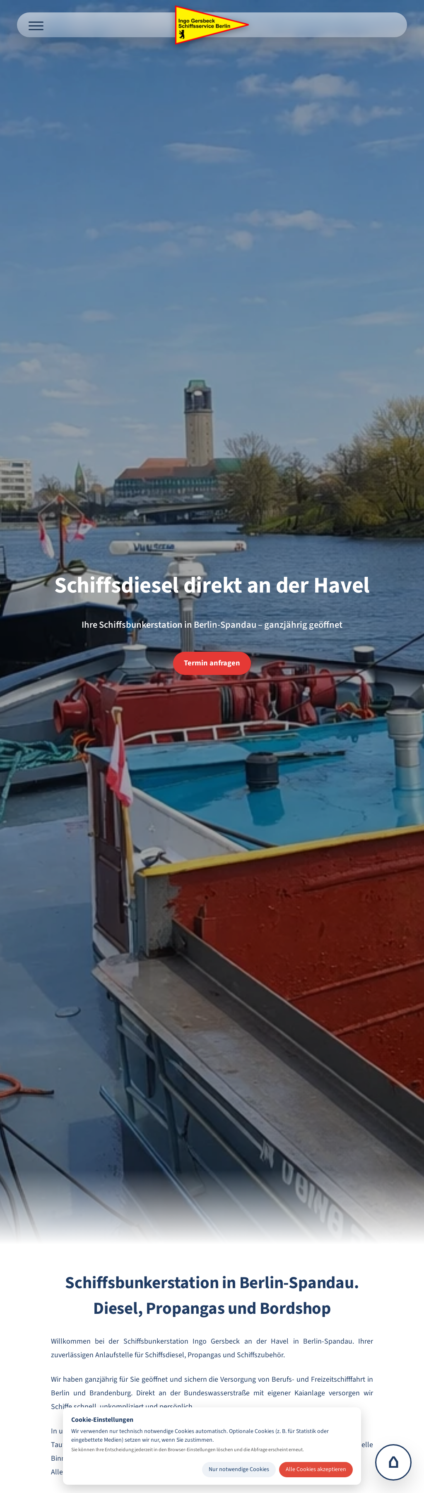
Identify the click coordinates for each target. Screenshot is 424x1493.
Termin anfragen (212, 663)
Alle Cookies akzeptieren (316, 1469)
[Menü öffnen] (36, 25)
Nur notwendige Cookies (239, 1469)
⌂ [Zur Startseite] (393, 1462)
